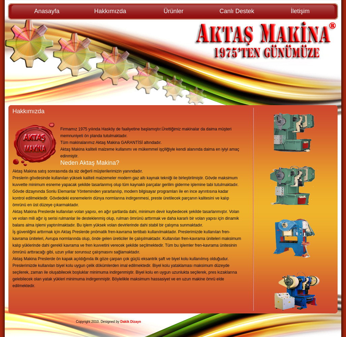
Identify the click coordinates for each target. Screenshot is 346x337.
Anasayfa (46, 11)
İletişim (300, 11)
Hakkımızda (110, 11)
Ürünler (173, 11)
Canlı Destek (236, 11)
